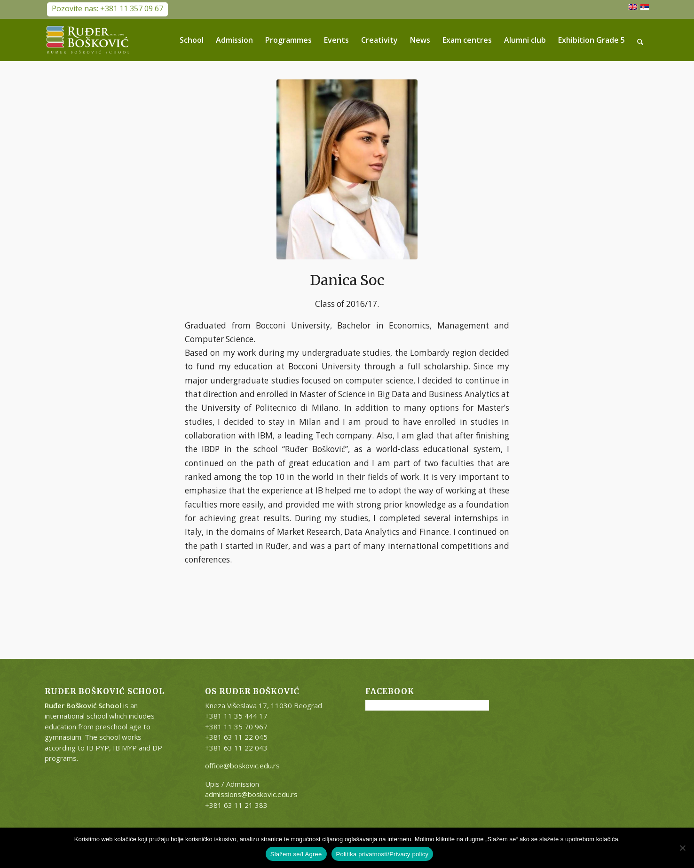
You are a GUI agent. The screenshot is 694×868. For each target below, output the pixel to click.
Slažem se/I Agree (296, 854)
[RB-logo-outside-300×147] (88, 40)
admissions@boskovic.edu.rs (251, 794)
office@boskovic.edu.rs (242, 765)
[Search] (640, 40)
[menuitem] (192, 40)
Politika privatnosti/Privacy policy (382, 854)
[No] (682, 847)
